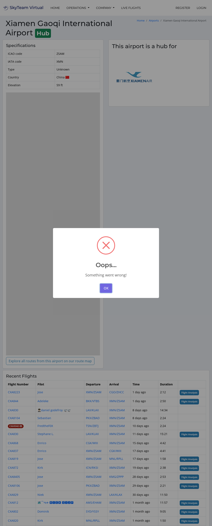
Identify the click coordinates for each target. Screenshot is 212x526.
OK (106, 288)
